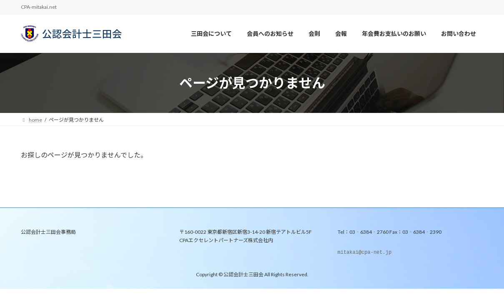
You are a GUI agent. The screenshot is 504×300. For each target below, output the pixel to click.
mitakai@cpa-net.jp (365, 253)
